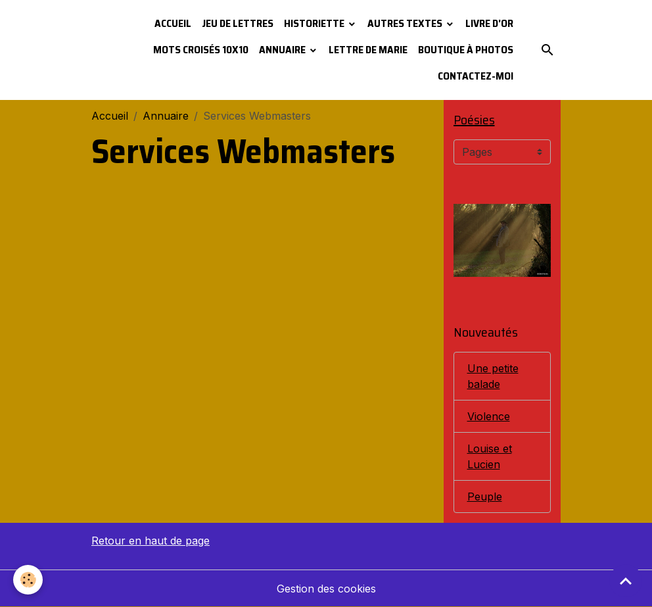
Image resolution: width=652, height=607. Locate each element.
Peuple (484, 496)
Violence (488, 416)
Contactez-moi (475, 76)
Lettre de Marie (368, 49)
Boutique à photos (465, 49)
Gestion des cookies (326, 588)
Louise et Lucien (489, 456)
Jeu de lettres (237, 23)
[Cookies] (28, 580)
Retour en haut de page (150, 540)
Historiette (315, 23)
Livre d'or (489, 23)
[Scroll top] (625, 580)
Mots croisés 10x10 (200, 49)
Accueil (172, 23)
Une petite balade (493, 376)
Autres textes (405, 23)
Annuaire (283, 49)
